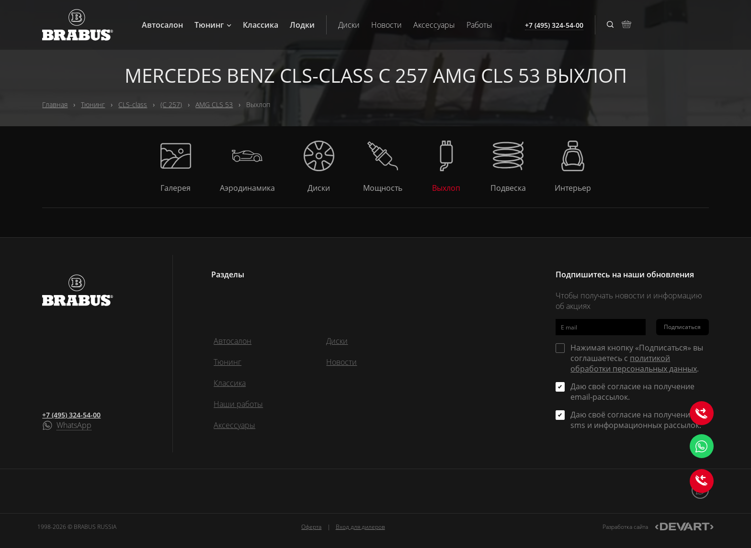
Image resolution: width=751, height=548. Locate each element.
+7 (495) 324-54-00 (71, 414)
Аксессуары (434, 25)
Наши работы (238, 404)
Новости (386, 25)
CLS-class (132, 104)
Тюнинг (212, 25)
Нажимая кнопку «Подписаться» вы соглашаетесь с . (636, 358)
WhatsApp (74, 425)
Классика (260, 25)
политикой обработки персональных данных (633, 363)
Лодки (302, 25)
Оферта (311, 527)
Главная (55, 104)
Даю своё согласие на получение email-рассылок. (632, 391)
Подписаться (682, 327)
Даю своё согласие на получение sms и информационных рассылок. (635, 419)
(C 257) (171, 104)
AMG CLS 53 (214, 104)
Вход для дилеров (360, 527)
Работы (479, 25)
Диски (349, 25)
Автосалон (162, 25)
